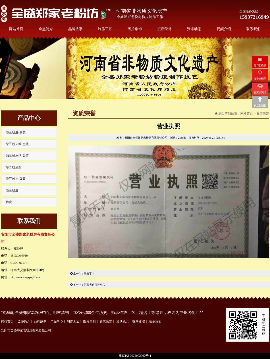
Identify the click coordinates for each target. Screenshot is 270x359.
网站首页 (246, 113)
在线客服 (260, 92)
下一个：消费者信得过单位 (87, 284)
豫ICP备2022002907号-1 (135, 355)
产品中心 (56, 321)
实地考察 (260, 79)
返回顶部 (260, 105)
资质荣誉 (262, 113)
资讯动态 (122, 321)
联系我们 (155, 321)
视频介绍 (138, 321)
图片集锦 (89, 321)
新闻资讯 (260, 65)
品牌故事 (40, 321)
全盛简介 (24, 321)
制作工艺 (73, 321)
